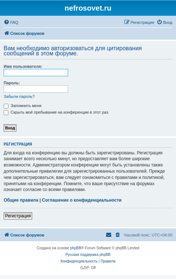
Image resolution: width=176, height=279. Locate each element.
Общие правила (21, 200)
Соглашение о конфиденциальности (82, 200)
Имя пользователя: (23, 66)
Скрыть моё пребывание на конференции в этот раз (56, 112)
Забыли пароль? (19, 96)
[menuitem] (11, 22)
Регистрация (18, 216)
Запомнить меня (22, 105)
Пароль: (12, 83)
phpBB (75, 248)
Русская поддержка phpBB (88, 255)
